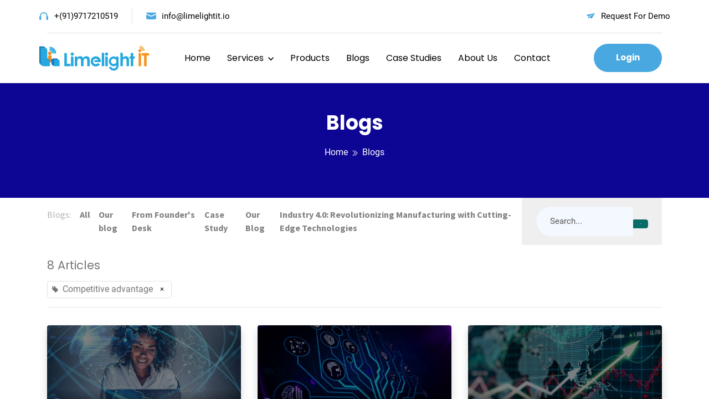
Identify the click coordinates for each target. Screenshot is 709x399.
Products (310, 58)
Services (245, 58)
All (85, 214)
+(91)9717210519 (86, 16)
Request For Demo (635, 16)
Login (628, 57)
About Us (477, 58)
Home (197, 58)
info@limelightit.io (196, 16)
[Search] (640, 223)
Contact (532, 58)
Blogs (357, 58)
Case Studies (413, 58)
